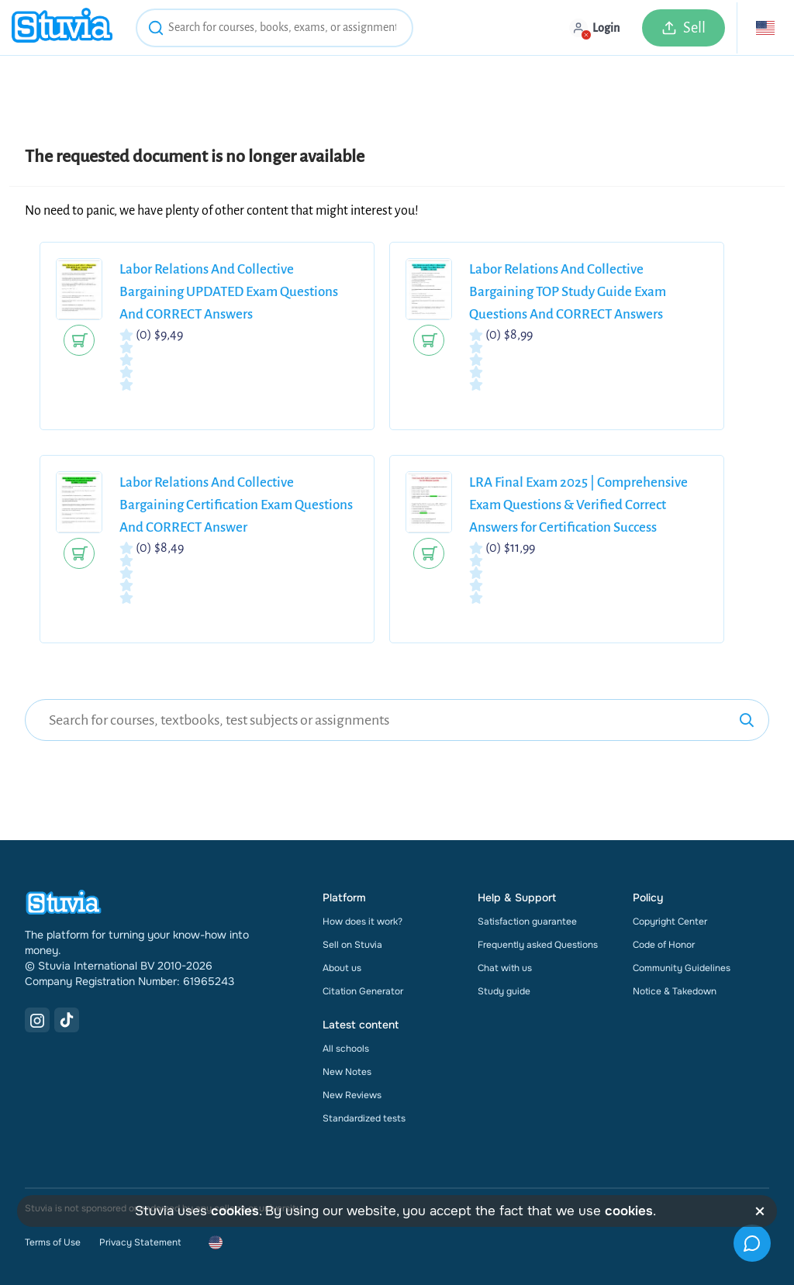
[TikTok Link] (66, 1020)
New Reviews (352, 1095)
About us (342, 968)
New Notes (347, 1072)
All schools (346, 1048)
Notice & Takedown (674, 991)
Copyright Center (670, 921)
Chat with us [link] (505, 968)
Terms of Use (53, 1242)
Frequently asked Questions (538, 945)
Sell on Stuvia (352, 945)
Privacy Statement (140, 1242)
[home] (62, 27)
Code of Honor (664, 945)
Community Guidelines (681, 968)
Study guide (504, 991)
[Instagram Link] (37, 1020)
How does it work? (362, 921)
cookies (235, 1211)
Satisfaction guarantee (527, 921)
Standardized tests (364, 1118)
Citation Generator (363, 991)
